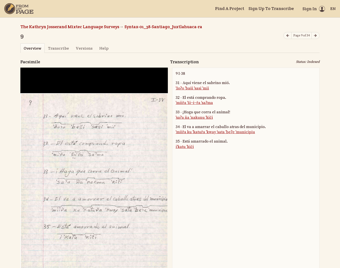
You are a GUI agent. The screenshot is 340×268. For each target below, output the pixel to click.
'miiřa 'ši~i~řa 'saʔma (194, 102)
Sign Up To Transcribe (271, 8)
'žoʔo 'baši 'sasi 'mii (192, 88)
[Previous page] (287, 35)
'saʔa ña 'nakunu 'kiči (194, 117)
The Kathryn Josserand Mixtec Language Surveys (69, 26)
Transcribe (58, 48)
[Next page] (315, 35)
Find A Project (229, 8)
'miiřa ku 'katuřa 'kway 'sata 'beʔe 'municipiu (215, 132)
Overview (32, 48)
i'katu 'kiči (185, 146)
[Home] (18, 8)
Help (104, 48)
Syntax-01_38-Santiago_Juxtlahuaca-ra (163, 26)
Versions (84, 48)
